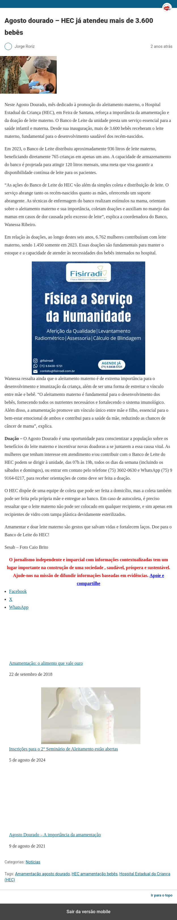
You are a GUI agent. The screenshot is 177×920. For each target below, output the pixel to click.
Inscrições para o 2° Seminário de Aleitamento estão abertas (74, 719)
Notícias (33, 862)
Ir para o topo (161, 895)
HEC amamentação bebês (95, 874)
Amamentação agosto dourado (42, 874)
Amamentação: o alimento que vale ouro (60, 641)
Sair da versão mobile (89, 911)
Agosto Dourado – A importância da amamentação (74, 805)
